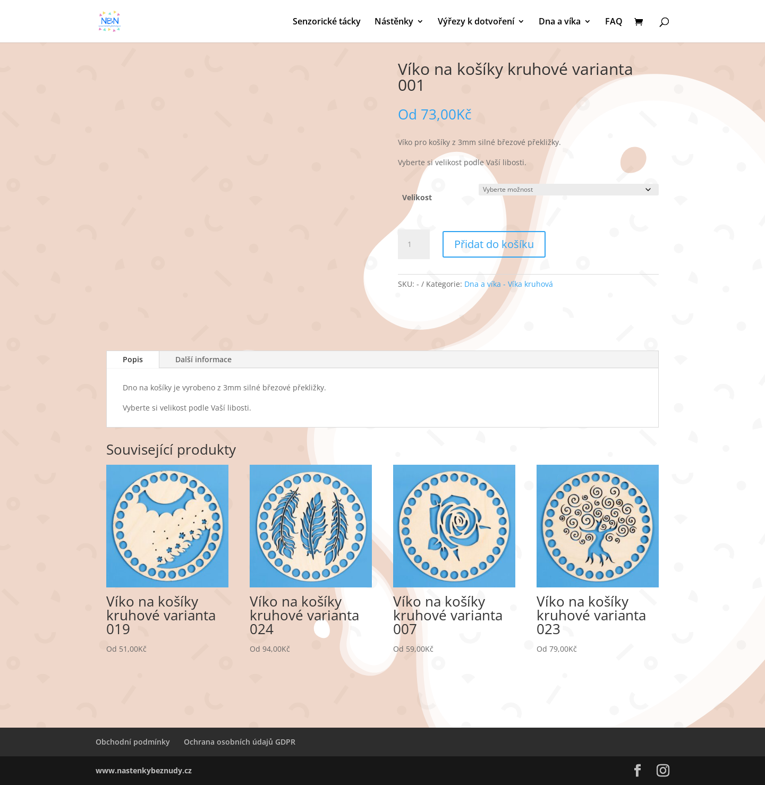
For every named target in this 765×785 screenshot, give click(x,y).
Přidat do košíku (494, 244)
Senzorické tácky (327, 22)
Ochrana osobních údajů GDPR (239, 742)
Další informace (203, 359)
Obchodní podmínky (133, 742)
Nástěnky (394, 22)
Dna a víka (560, 22)
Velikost (417, 197)
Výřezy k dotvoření (476, 22)
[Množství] (414, 244)
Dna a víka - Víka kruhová (508, 284)
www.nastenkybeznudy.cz (144, 770)
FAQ (614, 22)
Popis (133, 359)
